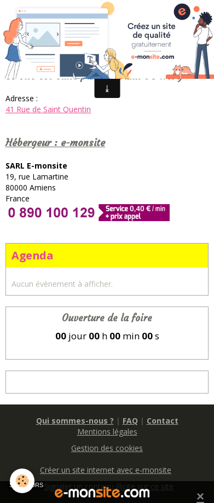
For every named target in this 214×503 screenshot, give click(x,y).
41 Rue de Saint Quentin (48, 109)
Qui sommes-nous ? (75, 420)
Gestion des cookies (107, 448)
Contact (162, 420)
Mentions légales (107, 431)
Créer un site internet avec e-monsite (105, 470)
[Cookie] (22, 481)
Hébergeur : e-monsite (55, 142)
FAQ (130, 420)
